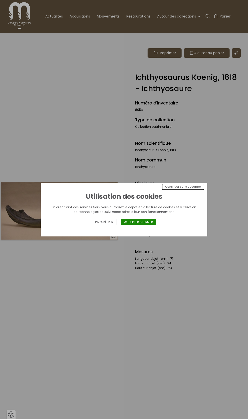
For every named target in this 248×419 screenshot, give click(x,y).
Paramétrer (104, 222)
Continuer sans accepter (183, 187)
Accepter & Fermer (138, 222)
